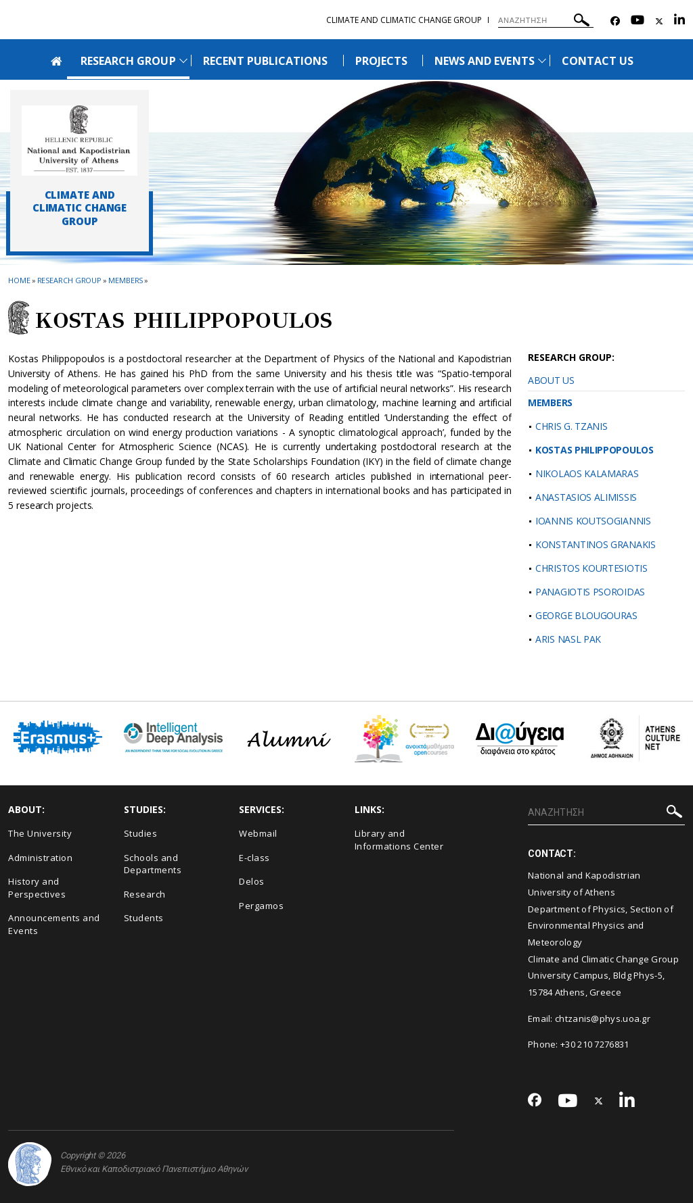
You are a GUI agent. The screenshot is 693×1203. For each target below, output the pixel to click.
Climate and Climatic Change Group (404, 20)
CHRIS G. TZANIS (571, 426)
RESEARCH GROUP (128, 60)
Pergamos (261, 906)
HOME (19, 280)
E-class (254, 858)
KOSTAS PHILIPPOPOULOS (594, 449)
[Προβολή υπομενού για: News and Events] (542, 60)
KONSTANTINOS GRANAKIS (595, 544)
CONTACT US (598, 60)
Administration (40, 858)
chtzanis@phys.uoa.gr (602, 1018)
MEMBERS (550, 402)
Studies (141, 833)
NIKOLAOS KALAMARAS (587, 473)
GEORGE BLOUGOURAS (586, 615)
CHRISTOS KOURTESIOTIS (591, 568)
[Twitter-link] (659, 21)
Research (145, 894)
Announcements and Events (54, 924)
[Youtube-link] (637, 21)
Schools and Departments (153, 864)
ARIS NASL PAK (568, 639)
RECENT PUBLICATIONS (265, 60)
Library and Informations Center (399, 839)
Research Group (69, 280)
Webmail (258, 833)
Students (144, 918)
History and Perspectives (37, 887)
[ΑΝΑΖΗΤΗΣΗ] (546, 20)
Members (125, 280)
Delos (252, 881)
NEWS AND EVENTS (484, 60)
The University (40, 833)
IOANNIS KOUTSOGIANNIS (593, 520)
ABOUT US (551, 380)
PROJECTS (381, 60)
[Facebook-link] (615, 21)
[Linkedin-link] (679, 21)
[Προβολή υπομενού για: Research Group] (183, 60)
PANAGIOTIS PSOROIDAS (590, 591)
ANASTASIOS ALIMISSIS (586, 497)
